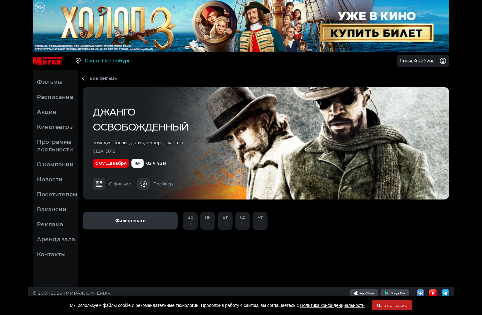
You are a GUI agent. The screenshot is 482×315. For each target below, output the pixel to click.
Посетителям (57, 194)
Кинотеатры (55, 127)
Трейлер (155, 184)
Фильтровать (130, 221)
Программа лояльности (55, 146)
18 (260, 220)
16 (225, 220)
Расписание (55, 97)
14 (190, 220)
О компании (55, 164)
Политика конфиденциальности (332, 305)
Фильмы (49, 82)
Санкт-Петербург (102, 61)
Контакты (51, 254)
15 (208, 220)
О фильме (112, 184)
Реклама (50, 224)
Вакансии (51, 209)
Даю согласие (392, 305)
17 (243, 220)
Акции (47, 112)
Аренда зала (56, 239)
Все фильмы (103, 78)
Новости (49, 179)
